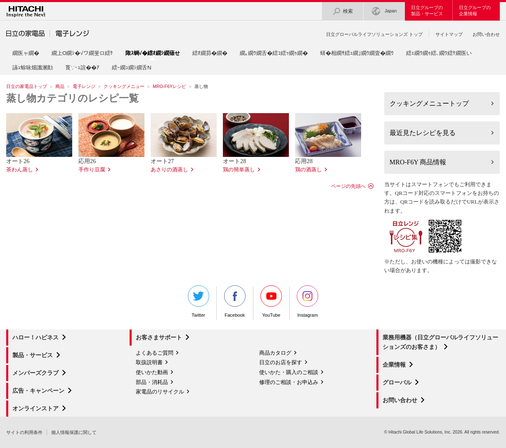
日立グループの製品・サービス (427, 10)
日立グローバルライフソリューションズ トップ (374, 34)
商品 (59, 86)
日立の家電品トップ (26, 86)
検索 (342, 11)
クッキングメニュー (124, 86)
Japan (384, 11)
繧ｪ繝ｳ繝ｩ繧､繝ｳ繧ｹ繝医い (439, 53)
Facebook (235, 301)
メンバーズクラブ (35, 373)
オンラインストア (35, 408)
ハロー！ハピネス (35, 337)
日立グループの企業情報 (475, 10)
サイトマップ (449, 34)
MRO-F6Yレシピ (169, 86)
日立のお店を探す (280, 362)
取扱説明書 (149, 362)
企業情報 (394, 364)
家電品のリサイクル (160, 392)
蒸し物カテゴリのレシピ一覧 (72, 98)
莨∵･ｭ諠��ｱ (82, 67)
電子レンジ (84, 86)
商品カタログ (275, 353)
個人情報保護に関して (74, 432)
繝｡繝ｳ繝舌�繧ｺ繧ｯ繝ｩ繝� (274, 53)
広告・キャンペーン (38, 390)
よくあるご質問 (154, 353)
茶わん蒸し (19, 170)
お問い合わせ (486, 34)
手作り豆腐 (91, 170)
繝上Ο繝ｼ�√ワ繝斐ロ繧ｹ (82, 53)
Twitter (198, 301)
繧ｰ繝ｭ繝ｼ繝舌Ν (131, 67)
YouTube (271, 301)
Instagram (307, 301)
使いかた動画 (152, 372)
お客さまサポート (159, 337)
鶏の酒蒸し (308, 170)
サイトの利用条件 (24, 432)
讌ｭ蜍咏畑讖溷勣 (32, 67)
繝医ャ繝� (25, 53)
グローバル (397, 382)
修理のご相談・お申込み (288, 382)
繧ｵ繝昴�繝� (209, 53)
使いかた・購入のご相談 (288, 372)
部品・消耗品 (152, 382)
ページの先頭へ (348, 186)
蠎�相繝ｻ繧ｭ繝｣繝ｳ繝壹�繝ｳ (357, 53)
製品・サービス (32, 355)
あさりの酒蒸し (169, 170)
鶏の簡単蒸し (239, 170)
